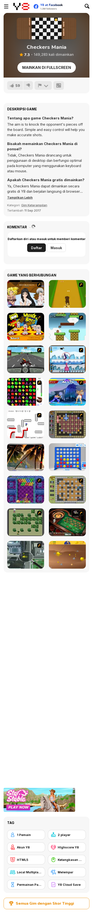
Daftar (36, 248)
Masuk (56, 248)
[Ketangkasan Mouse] (67, 859)
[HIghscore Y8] (67, 847)
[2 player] (67, 835)
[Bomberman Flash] (25, 522)
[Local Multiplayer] (26, 872)
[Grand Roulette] (67, 522)
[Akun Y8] (26, 847)
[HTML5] (26, 859)
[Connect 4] (67, 457)
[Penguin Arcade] (67, 359)
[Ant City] (25, 555)
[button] (20, 197)
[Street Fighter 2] (67, 392)
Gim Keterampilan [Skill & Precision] (34, 205)
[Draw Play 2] (25, 424)
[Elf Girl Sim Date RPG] (25, 294)
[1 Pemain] (26, 835)
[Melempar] (67, 872)
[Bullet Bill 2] (67, 327)
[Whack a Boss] (25, 327)
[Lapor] (43, 85)
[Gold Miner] (67, 555)
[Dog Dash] (67, 294)
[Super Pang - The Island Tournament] (25, 457)
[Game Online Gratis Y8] (21, 6)
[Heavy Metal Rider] (25, 359)
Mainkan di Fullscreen (46, 67)
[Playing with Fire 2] (67, 424)
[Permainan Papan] (26, 884)
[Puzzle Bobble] (25, 490)
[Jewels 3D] (25, 392)
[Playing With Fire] (67, 490)
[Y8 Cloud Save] (67, 884)
